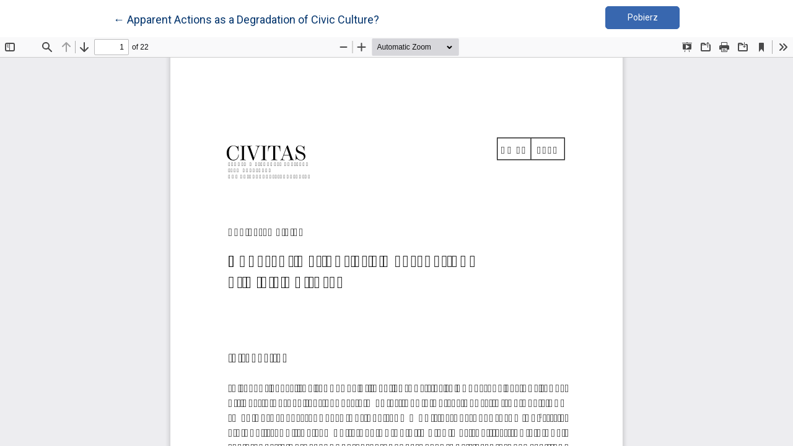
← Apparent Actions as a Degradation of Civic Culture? (246, 18)
